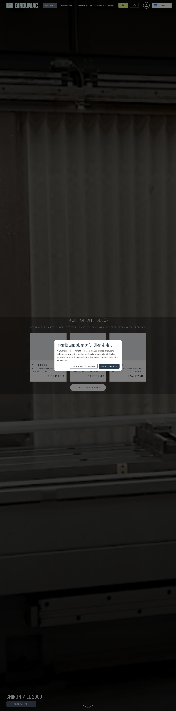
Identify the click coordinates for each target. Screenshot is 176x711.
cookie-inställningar (83, 366)
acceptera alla (109, 366)
